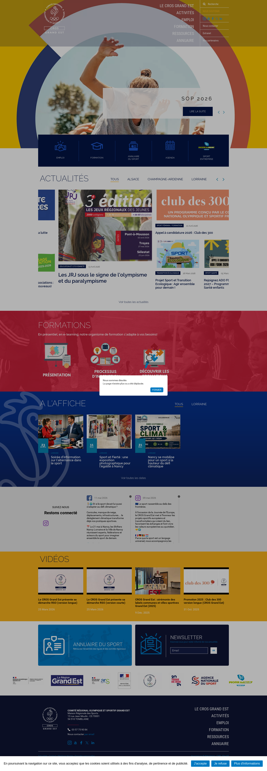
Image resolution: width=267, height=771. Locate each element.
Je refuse (220, 763)
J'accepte (200, 763)
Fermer (156, 389)
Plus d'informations (247, 763)
